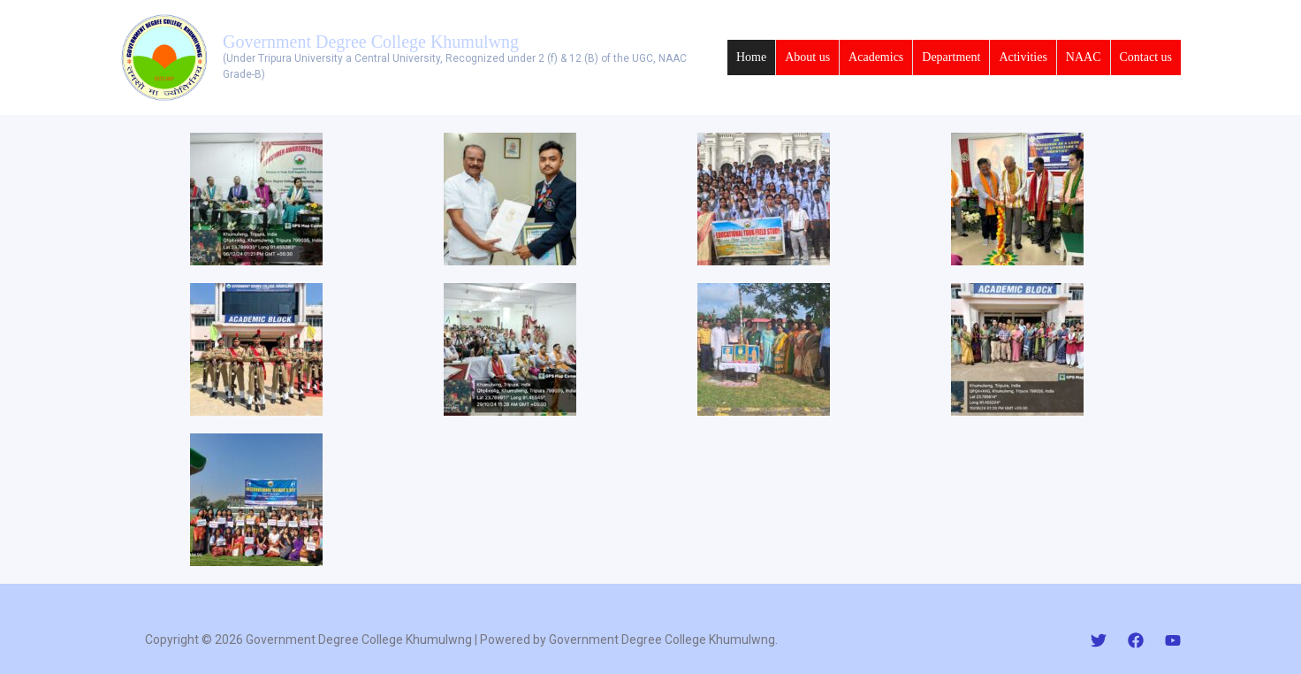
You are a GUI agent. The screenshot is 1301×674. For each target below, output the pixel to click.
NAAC (1083, 57)
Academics (875, 57)
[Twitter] (1099, 640)
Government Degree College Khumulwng (371, 41)
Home (751, 57)
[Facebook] (1136, 640)
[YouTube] (1173, 640)
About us (807, 57)
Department (951, 57)
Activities (1022, 57)
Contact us (1146, 57)
